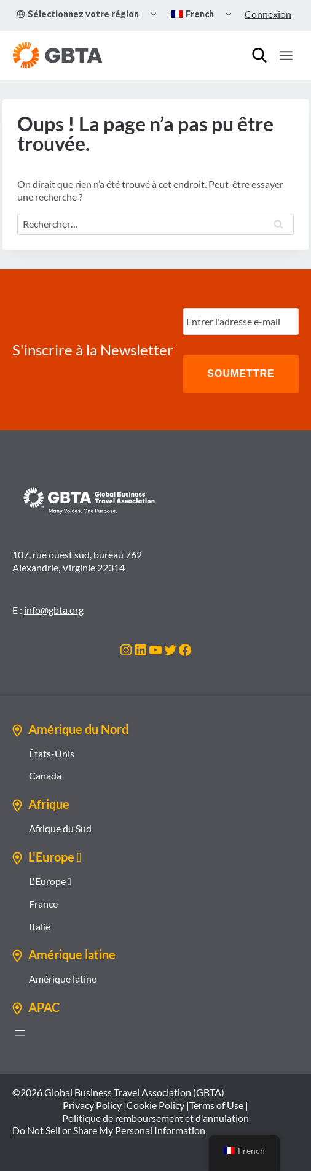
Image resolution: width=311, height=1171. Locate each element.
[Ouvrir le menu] (286, 55)
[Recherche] (259, 55)
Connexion (268, 14)
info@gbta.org (54, 610)
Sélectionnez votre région (78, 14)
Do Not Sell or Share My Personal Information (108, 1130)
